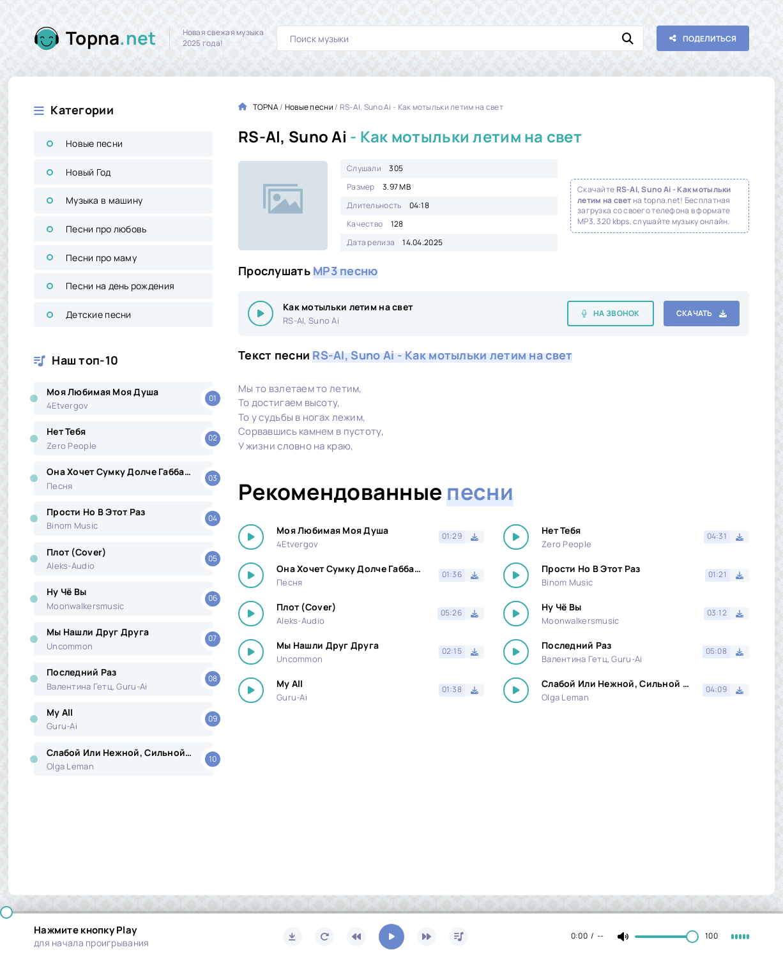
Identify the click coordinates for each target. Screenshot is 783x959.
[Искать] (628, 38)
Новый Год (88, 172)
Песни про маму (101, 258)
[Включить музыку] (391, 936)
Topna (111, 38)
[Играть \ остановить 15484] (260, 313)
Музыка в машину (104, 200)
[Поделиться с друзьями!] (703, 38)
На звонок (616, 313)
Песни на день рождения (120, 286)
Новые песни (94, 143)
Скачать (694, 313)
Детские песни (99, 314)
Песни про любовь (106, 229)
